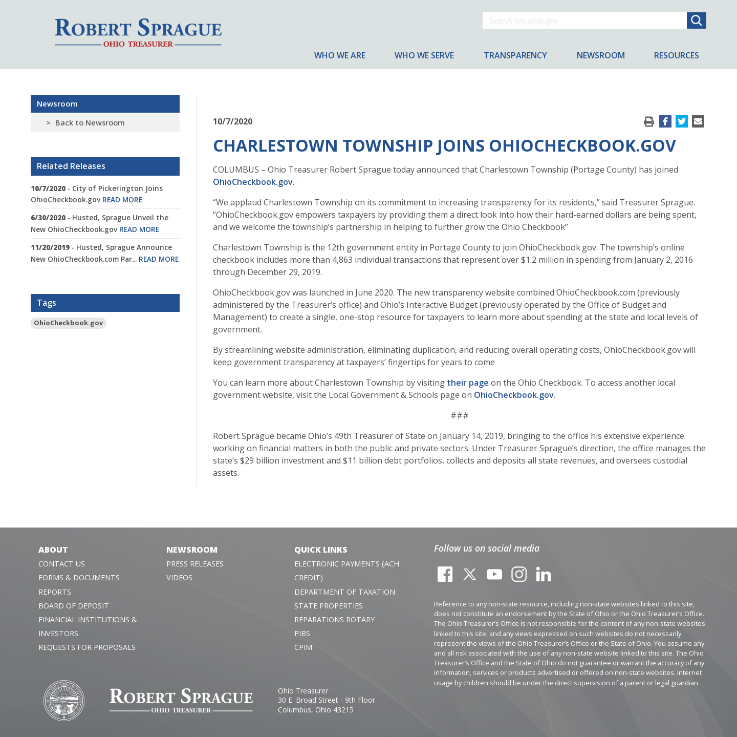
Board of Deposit (73, 605)
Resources (676, 55)
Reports (54, 592)
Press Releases (195, 563)
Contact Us (61, 563)
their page (468, 382)
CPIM (303, 647)
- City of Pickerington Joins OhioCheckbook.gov (97, 193)
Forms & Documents (79, 577)
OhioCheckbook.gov (68, 322)
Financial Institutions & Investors (87, 626)
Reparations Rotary (334, 619)
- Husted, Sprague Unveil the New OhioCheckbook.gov (99, 223)
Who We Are (339, 55)
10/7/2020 (232, 121)
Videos (179, 577)
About (53, 549)
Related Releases (71, 166)
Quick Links (321, 549)
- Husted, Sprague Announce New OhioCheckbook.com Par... (105, 252)
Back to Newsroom (90, 123)
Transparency (515, 55)
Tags (46, 302)
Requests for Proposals (87, 647)
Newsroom (57, 103)
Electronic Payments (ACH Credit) (346, 570)
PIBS (302, 633)
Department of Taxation (344, 592)
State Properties (328, 605)
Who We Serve (424, 55)
